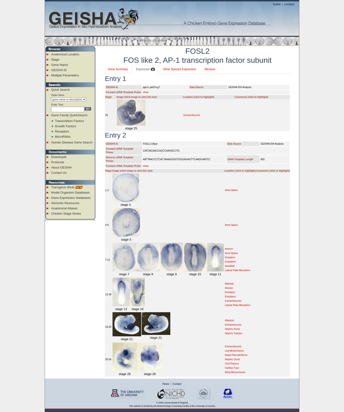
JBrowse (209, 69)
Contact (177, 384)
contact (289, 4)
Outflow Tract (232, 368)
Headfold (230, 266)
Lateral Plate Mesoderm (237, 270)
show (145, 92)
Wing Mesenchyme (235, 372)
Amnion (229, 249)
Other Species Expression (179, 69)
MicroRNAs (63, 136)
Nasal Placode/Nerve (236, 355)
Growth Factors (65, 126)
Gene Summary (118, 69)
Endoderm (230, 261)
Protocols (57, 162)
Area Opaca (231, 190)
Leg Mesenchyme (234, 350)
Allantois (229, 283)
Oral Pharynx (232, 363)
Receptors (62, 131)
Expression (145, 69)
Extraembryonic (191, 115)
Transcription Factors (69, 121)
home (277, 4)
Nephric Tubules (233, 333)
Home (165, 384)
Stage (55, 59)
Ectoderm (230, 257)
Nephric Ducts (232, 329)
